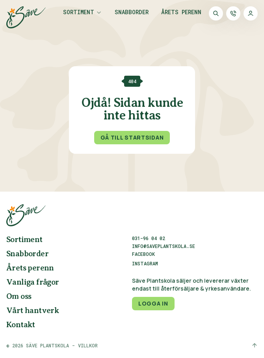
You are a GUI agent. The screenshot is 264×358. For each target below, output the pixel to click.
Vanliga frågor (32, 282)
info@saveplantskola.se (163, 246)
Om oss (18, 297)
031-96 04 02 (148, 238)
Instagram (145, 264)
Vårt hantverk (32, 311)
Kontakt (20, 325)
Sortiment (78, 12)
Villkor (88, 345)
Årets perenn (181, 12)
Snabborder (132, 12)
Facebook (143, 254)
